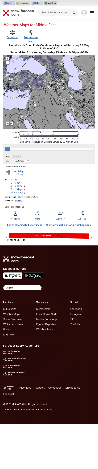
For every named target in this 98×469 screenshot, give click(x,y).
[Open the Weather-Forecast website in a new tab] (50, 3)
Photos (7, 329)
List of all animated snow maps (24, 225)
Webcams (15, 218)
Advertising (24, 387)
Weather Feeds (45, 329)
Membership (43, 309)
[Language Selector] (22, 287)
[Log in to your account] (84, 13)
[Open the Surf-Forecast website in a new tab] (9, 3)
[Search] (74, 12)
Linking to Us (72, 387)
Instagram (76, 314)
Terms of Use (10, 409)
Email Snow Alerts (46, 314)
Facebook (76, 309)
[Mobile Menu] (92, 13)
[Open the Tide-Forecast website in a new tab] (37, 3)
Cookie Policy (45, 409)
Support (40, 387)
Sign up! (18, 200)
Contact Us (54, 387)
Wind (37, 218)
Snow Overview (12, 319)
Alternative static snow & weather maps (68, 225)
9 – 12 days (16, 189)
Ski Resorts (9, 309)
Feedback (9, 394)
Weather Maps (11, 314)
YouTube (75, 324)
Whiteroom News (13, 324)
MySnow (8, 334)
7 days (21, 174)
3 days (20, 171)
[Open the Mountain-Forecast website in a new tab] (23, 3)
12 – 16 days (17, 192)
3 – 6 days (16, 182)
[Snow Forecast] (18, 12)
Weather (60, 218)
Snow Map (12, 37)
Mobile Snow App (46, 319)
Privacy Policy (27, 409)
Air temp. (82, 218)
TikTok (74, 319)
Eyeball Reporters (46, 324)
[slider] (7, 149)
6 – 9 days (16, 186)
